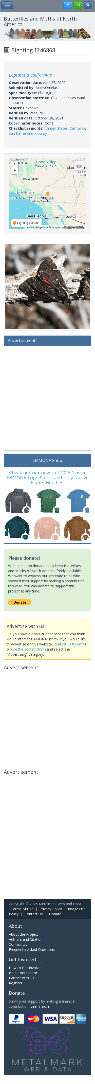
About (15, 926)
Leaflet (30, 227)
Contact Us (34, 914)
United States (57, 128)
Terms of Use (22, 908)
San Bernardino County (28, 133)
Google (55, 227)
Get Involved (22, 959)
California (77, 128)
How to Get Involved (26, 967)
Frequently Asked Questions (32, 949)
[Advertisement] (47, 397)
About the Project (23, 934)
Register (15, 983)
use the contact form (28, 649)
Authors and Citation (26, 939)
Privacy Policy (51, 908)
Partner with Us (21, 977)
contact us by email (70, 644)
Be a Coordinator (23, 972)
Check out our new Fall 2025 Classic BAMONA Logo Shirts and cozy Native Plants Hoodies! (47, 477)
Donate (55, 914)
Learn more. (40, 1006)
